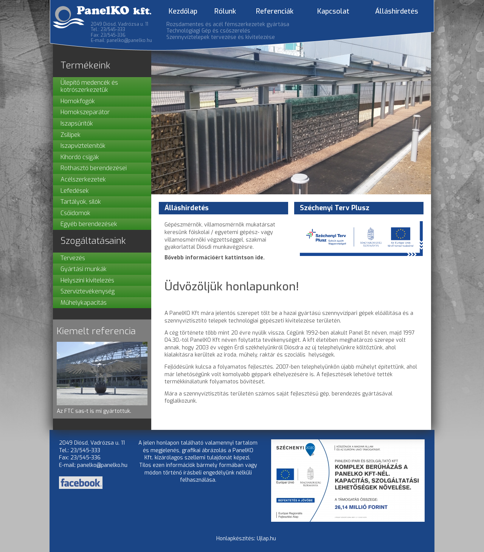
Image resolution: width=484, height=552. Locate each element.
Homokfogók (77, 101)
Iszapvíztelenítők (82, 146)
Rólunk (225, 11)
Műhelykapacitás (83, 303)
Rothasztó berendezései (93, 168)
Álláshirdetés (396, 11)
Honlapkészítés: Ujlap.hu (246, 538)
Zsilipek (70, 135)
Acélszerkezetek (83, 179)
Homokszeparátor (85, 112)
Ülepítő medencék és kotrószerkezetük (89, 86)
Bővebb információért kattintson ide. (214, 257)
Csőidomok (75, 213)
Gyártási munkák (83, 269)
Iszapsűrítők (76, 123)
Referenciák (274, 11)
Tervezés (72, 258)
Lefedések (74, 191)
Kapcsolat (333, 11)
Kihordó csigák (79, 157)
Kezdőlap (183, 11)
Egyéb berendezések (88, 224)
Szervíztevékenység (87, 291)
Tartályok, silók (80, 202)
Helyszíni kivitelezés (87, 280)
